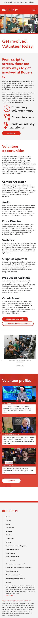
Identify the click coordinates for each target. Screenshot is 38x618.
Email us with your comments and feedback (19, 2)
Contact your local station (15, 319)
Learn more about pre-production (18, 323)
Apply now (11, 133)
